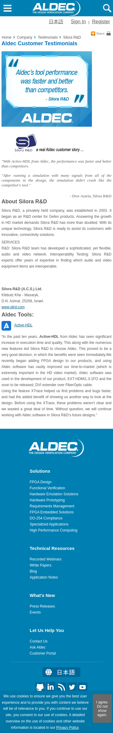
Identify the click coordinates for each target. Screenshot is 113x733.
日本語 (56, 21)
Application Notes (44, 577)
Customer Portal (43, 653)
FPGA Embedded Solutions (52, 512)
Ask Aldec (38, 647)
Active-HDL (23, 325)
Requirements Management (52, 506)
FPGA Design (41, 482)
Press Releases (42, 606)
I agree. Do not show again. (102, 708)
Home (6, 37)
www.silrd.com (13, 307)
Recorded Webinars (46, 559)
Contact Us (39, 641)
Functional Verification (47, 488)
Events (35, 612)
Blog (33, 571)
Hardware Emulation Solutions (54, 494)
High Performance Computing (53, 530)
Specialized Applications (49, 524)
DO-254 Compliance (46, 518)
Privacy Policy (67, 727)
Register (101, 21)
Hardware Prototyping (47, 500)
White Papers (41, 565)
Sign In (78, 21)
